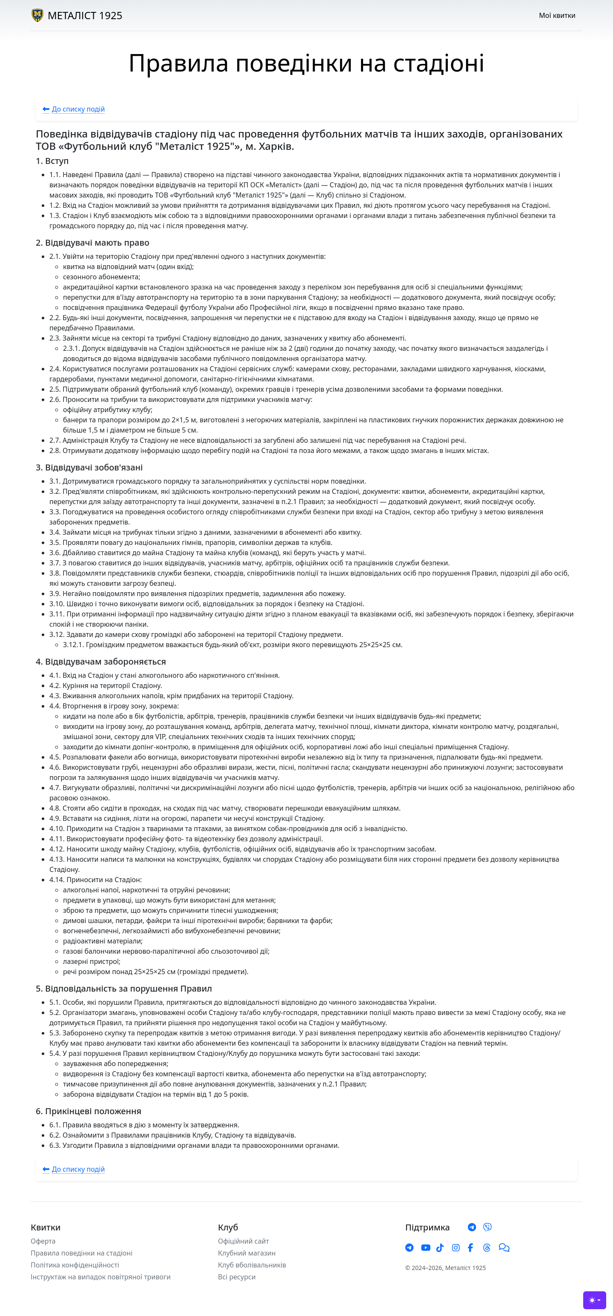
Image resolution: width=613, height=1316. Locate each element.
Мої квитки (557, 15)
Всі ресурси (237, 1277)
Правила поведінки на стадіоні (81, 1253)
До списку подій (74, 109)
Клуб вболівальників (252, 1265)
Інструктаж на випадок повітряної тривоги (101, 1277)
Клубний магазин (247, 1253)
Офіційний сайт (243, 1241)
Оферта (43, 1241)
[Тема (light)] (594, 1300)
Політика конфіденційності (75, 1265)
